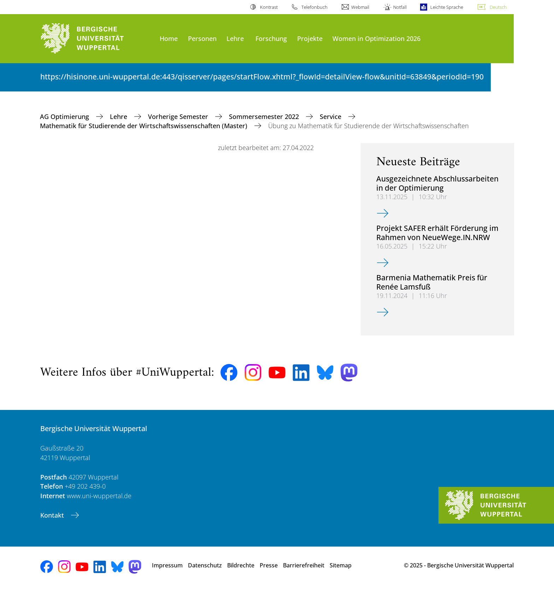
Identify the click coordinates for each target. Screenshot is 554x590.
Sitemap (341, 565)
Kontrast (269, 7)
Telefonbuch (314, 7)
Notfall (400, 7)
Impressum (167, 565)
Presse (269, 565)
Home (169, 38)
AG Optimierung (65, 116)
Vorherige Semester (179, 116)
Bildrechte (240, 565)
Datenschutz (205, 565)
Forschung (271, 38)
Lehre (235, 38)
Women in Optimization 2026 (376, 38)
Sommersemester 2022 (265, 116)
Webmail (360, 7)
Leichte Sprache (446, 7)
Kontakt (53, 515)
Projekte (310, 38)
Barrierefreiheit (303, 565)
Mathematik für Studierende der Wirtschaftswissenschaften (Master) (144, 125)
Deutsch (498, 7)
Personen (202, 38)
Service (331, 116)
